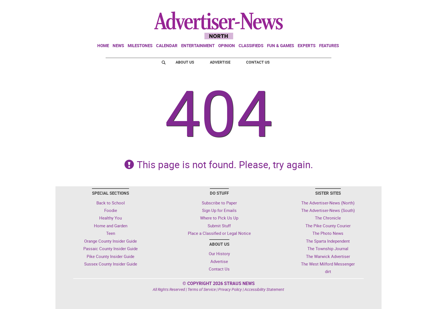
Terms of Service (202, 289)
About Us (185, 62)
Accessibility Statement (264, 289)
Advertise (220, 62)
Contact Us (258, 62)
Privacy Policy (230, 289)
